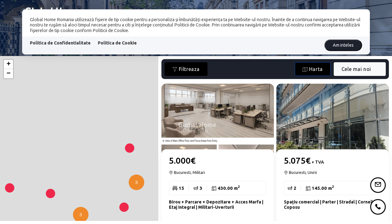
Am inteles (343, 45)
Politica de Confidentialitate (60, 42)
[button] (135, 195)
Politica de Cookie (117, 42)
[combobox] (360, 69)
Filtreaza (186, 69)
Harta (313, 69)
